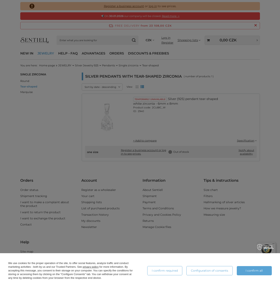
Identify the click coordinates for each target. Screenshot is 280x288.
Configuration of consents (209, 270)
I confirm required (165, 270)
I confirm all (254, 270)
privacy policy (91, 266)
